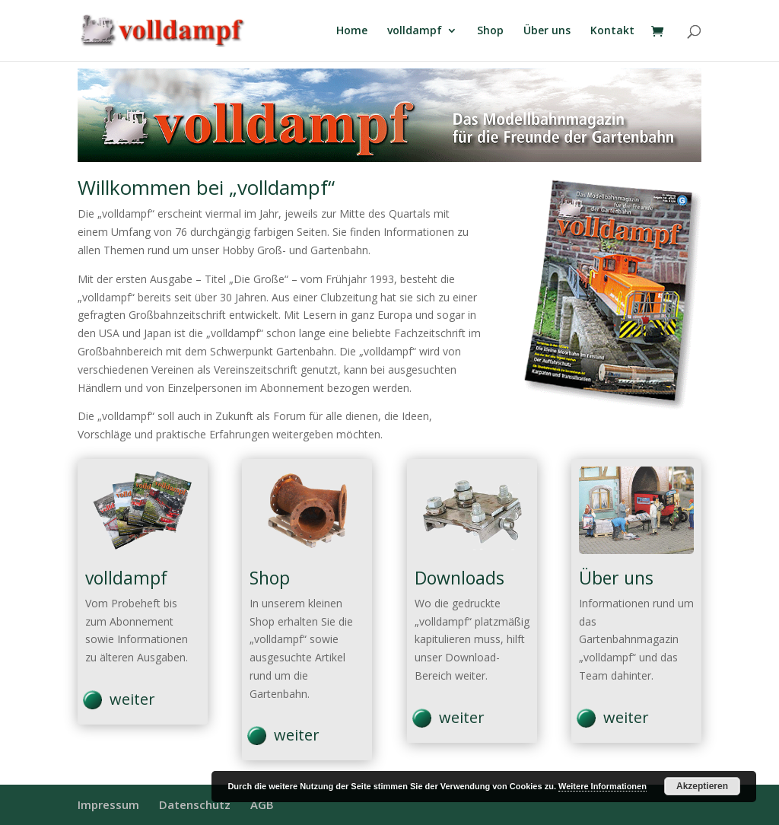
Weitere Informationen (602, 786)
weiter (132, 699)
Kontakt (612, 31)
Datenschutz (195, 804)
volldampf (414, 31)
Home (351, 31)
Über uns (547, 31)
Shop (490, 31)
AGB (262, 804)
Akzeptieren (702, 786)
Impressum (108, 804)
